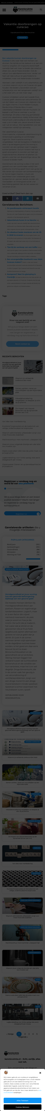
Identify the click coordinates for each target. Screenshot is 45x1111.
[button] (40, 1073)
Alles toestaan (22, 1100)
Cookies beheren (22, 1107)
